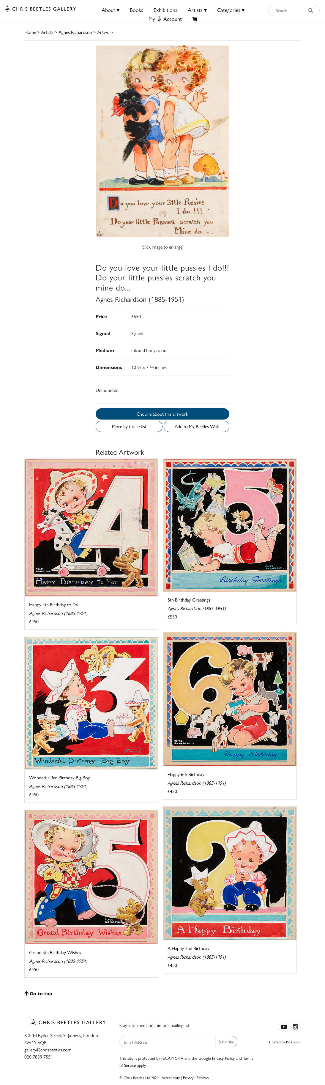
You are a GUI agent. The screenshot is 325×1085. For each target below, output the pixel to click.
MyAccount (165, 18)
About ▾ (110, 9)
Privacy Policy (223, 1058)
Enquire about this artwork (162, 413)
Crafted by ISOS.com (285, 1042)
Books (136, 9)
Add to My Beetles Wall (197, 426)
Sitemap (203, 1077)
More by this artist (129, 426)
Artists (47, 32)
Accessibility (171, 1077)
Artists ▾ (197, 9)
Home (30, 32)
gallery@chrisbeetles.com (47, 1049)
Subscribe (226, 1042)
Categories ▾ (230, 9)
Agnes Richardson (75, 32)
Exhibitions (165, 9)
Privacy (188, 1077)
